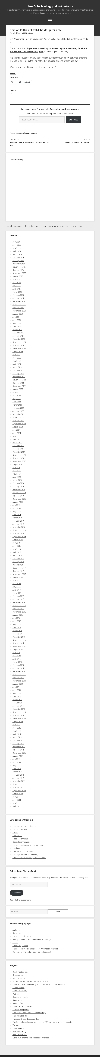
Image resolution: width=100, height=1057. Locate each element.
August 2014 (17, 684)
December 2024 (18, 301)
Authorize (16, 930)
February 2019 (18, 521)
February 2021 (18, 446)
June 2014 (16, 690)
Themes (15, 1025)
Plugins (15, 994)
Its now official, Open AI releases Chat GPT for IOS (29, 144)
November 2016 (19, 606)
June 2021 (16, 433)
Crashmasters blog (20, 972)
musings (16, 848)
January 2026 (18, 261)
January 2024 (18, 336)
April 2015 (16, 659)
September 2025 (19, 273)
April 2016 (16, 627)
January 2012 (18, 778)
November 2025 (19, 267)
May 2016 (16, 624)
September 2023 (19, 348)
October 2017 (18, 571)
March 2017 (17, 593)
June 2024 (16, 320)
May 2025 (16, 286)
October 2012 (18, 750)
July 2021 (16, 430)
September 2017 (19, 574)
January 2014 (18, 706)
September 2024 (19, 311)
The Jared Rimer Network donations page (29, 1013)
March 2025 (17, 292)
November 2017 (19, 568)
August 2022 (17, 389)
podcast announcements (22, 851)
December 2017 (18, 565)
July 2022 (16, 392)
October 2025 (18, 270)
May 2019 (16, 511)
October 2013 (18, 715)
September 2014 (19, 681)
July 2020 (16, 468)
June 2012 (16, 762)
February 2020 (18, 483)
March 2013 (17, 737)
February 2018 (18, 559)
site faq (15, 943)
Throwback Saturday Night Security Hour (29, 858)
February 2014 (18, 703)
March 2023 (17, 367)
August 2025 (17, 276)
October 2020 (18, 458)
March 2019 (17, 518)
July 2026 (16, 242)
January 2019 (18, 524)
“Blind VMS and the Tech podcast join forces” (30, 1038)
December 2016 (18, 602)
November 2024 (19, 305)
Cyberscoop (17, 975)
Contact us (16, 933)
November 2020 (19, 455)
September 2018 (19, 537)
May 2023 (16, 361)
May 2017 (16, 587)
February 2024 (18, 333)
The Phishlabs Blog (20, 1016)
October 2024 (18, 308)
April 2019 (16, 515)
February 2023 (18, 370)
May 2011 (16, 803)
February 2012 (18, 775)
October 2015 (18, 643)
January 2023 (18, 373)
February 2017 (18, 596)
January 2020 (18, 486)
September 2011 (19, 791)
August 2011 (17, 794)
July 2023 (16, 355)
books (15, 832)
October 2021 (18, 421)
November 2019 (19, 493)
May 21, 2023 (22, 33)
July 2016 (16, 618)
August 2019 (17, 502)
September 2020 (19, 461)
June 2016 (16, 621)
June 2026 (16, 245)
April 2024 (16, 326)
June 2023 (16, 358)
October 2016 (18, 609)
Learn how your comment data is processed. (62, 226)
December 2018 (18, 527)
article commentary (28, 133)
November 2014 (19, 675)
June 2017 (16, 584)
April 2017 (16, 590)
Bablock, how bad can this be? (77, 142)
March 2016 (17, 631)
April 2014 (16, 696)
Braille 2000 (17, 836)
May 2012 (16, 765)
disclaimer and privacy (21, 936)
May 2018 (16, 549)
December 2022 (18, 377)
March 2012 (17, 772)
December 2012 (18, 747)
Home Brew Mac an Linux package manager (30, 981)
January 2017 (18, 599)
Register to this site (20, 997)
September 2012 (19, 753)
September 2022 (19, 386)
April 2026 (16, 251)
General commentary (21, 842)
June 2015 (16, 656)
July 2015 (16, 653)
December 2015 (18, 637)
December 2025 (18, 264)
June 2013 (16, 728)
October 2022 (18, 383)
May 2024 (16, 323)
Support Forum (18, 1003)
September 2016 (19, 612)
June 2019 (16, 508)
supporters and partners (22, 1006)
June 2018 (16, 546)
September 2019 (19, 499)
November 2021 (19, 417)
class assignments (20, 839)
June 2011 (16, 800)
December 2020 (18, 452)
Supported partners (20, 946)
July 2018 (16, 543)
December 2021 (18, 414)
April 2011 (16, 806)
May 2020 (16, 474)
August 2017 (17, 577)
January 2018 (18, 562)
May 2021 (16, 436)
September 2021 (19, 424)
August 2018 (17, 540)
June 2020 (16, 471)
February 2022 (18, 408)
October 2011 (18, 787)
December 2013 (18, 709)
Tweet (13, 73)
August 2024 (17, 314)
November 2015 (19, 640)
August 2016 (17, 615)
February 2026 (18, 257)
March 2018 (17, 555)
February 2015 (18, 665)
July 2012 (16, 759)
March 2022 (17, 405)
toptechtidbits (18, 1028)
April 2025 (16, 289)
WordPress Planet (19, 1035)
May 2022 (16, 399)
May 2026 (16, 248)
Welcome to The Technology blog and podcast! (31, 952)
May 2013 (16, 731)
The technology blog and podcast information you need (35, 949)
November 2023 (19, 342)
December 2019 (18, 490)
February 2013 (18, 740)
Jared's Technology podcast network (50, 6)
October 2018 (18, 533)
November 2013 (19, 712)
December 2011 (18, 781)
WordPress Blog (19, 1031)
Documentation (18, 978)
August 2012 (17, 756)
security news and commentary (25, 854)
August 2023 (17, 352)
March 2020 (17, 480)
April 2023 (16, 364)
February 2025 (18, 295)
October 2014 (18, 678)
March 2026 (17, 254)
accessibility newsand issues (24, 826)
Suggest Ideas (18, 1000)
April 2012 (16, 769)
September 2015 (19, 646)
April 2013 (16, 734)
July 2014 (16, 687)
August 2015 (17, 649)
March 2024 (17, 330)
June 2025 (16, 283)
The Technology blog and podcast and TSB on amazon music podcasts (42, 1022)
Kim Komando (18, 988)
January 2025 (18, 298)
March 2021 (17, 442)
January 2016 (18, 634)
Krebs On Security (19, 991)
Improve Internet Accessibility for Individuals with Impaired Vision (38, 984)
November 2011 (19, 784)
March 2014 (17, 700)
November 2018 (19, 530)
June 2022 (16, 395)
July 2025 (16, 279)
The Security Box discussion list (25, 1019)
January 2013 (18, 744)
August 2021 (17, 427)
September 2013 (19, 718)
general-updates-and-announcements (27, 845)
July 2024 (16, 317)
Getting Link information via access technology (31, 939)
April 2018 (16, 552)
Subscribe (73, 120)
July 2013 (16, 725)
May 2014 (16, 693)
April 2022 (16, 402)
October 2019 (18, 496)
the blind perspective (20, 1010)
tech (31, 33)
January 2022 (18, 411)
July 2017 (16, 580)
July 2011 (16, 797)
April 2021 (16, 439)
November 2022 (19, 380)
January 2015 (18, 668)
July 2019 (16, 505)
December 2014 (18, 671)
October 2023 (18, 345)
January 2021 (18, 449)
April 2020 (16, 477)
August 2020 (17, 464)
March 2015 (17, 662)
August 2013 (17, 722)
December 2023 (18, 339)
